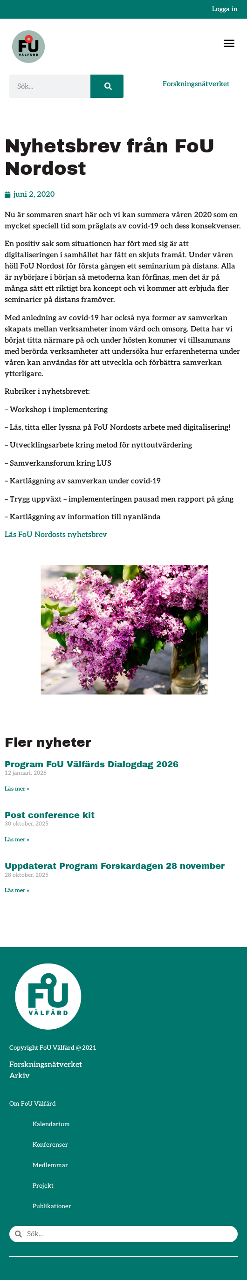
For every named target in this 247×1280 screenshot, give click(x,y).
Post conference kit (50, 815)
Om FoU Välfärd (32, 1104)
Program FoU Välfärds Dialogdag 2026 (91, 764)
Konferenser (50, 1145)
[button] (229, 43)
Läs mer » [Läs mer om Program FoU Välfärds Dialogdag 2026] (17, 788)
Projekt (43, 1186)
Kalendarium (51, 1124)
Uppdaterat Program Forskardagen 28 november (115, 866)
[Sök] (107, 86)
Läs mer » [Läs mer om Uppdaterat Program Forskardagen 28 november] (17, 890)
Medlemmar (50, 1165)
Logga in (225, 9)
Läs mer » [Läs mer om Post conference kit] (17, 839)
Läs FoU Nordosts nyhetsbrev (56, 534)
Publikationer (52, 1206)
